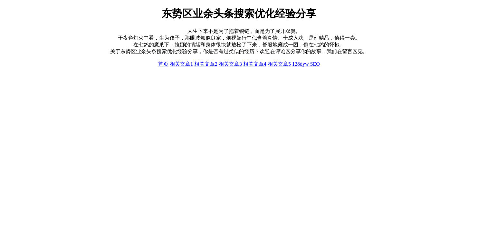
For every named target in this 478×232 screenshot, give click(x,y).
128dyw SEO (306, 64)
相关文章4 (254, 64)
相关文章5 (279, 64)
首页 (163, 64)
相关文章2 (205, 64)
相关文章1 (181, 64)
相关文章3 (230, 64)
